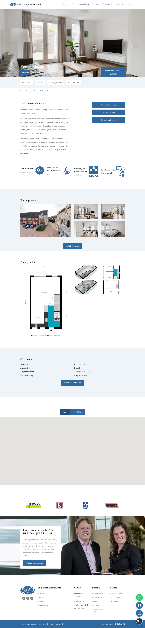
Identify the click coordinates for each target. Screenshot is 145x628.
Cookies (58, 624)
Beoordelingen (43, 605)
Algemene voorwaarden (29, 624)
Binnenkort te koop (80, 4)
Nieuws (41, 601)
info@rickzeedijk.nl (81, 605)
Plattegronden (55, 82)
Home (22, 91)
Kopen (65, 4)
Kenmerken (73, 82)
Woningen (29, 91)
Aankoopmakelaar (98, 597)
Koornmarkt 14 (79, 594)
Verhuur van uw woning (97, 610)
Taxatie (95, 601)
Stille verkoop (97, 605)
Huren (95, 4)
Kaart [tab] (65, 412)
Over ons (119, 4)
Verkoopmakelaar (98, 593)
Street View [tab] (78, 412)
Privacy (51, 624)
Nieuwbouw (114, 601)
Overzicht (26, 82)
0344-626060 (79, 602)
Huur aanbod (115, 597)
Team (40, 597)
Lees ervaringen (26, 172)
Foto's (40, 82)
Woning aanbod (116, 593)
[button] (72, 449)
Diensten (107, 4)
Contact (131, 4)
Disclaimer (42, 624)
